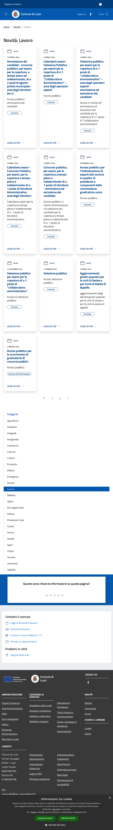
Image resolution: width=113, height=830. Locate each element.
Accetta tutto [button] (45, 818)
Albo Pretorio (63, 764)
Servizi (10, 532)
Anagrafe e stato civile (40, 705)
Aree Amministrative (12, 708)
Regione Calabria (12, 4)
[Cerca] (107, 14)
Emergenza (12, 476)
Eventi (88, 733)
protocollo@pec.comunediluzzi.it (18, 794)
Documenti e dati (10, 739)
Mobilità (11, 495)
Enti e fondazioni (10, 719)
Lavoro (10, 489)
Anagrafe (11, 433)
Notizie (88, 703)
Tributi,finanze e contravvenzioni (65, 714)
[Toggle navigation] (6, 14)
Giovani (11, 483)
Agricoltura (12, 421)
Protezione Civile (15, 520)
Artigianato (13, 439)
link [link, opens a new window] (84, 812)
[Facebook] (89, 14)
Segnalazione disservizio (36, 766)
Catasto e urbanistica (40, 716)
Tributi (10, 551)
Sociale (10, 538)
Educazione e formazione (63, 705)
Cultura (11, 458)
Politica (11, 514)
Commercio (12, 445)
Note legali (62, 775)
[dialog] (56, 812)
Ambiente (12, 427)
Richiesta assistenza (39, 779)
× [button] (110, 798)
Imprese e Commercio (40, 711)
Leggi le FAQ (35, 773)
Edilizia (10, 470)
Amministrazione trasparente (65, 757)
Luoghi (88, 728)
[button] (56, 824)
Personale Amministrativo (9, 732)
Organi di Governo (11, 703)
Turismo (11, 557)
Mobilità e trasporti (39, 721)
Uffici (4, 714)
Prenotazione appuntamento (36, 757)
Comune (11, 452)
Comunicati (90, 708)
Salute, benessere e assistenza (67, 724)
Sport (10, 545)
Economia (12, 464)
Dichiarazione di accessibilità (65, 782)
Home (6, 27)
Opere (10, 501)
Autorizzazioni (64, 731)
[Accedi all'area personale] (100, 4)
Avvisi (12, 51)
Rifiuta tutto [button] (68, 818)
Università (12, 563)
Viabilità (11, 569)
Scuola (10, 526)
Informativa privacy (67, 769)
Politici (5, 724)
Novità (17, 27)
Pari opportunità (15, 507)
